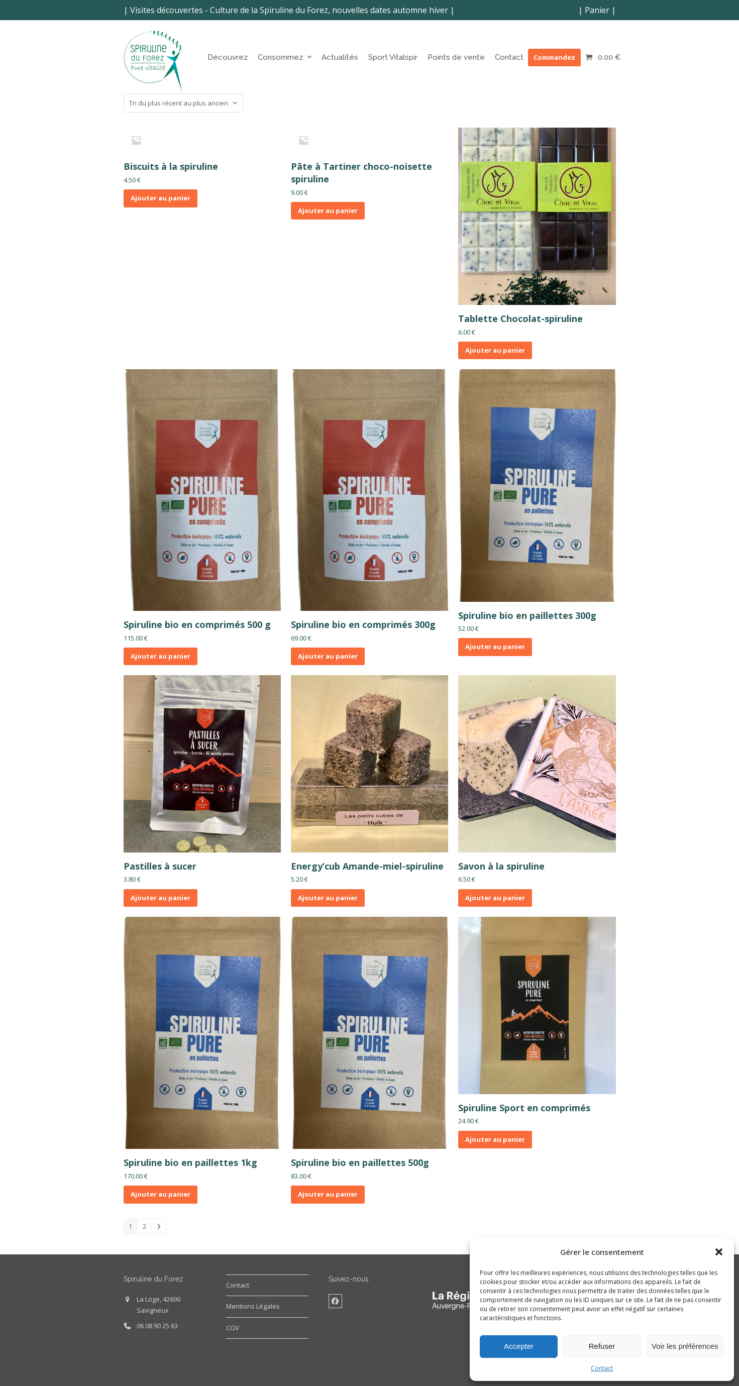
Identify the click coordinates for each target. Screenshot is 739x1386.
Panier (597, 10)
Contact (602, 1368)
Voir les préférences (685, 1346)
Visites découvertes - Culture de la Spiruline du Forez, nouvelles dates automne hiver (289, 10)
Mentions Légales (253, 1306)
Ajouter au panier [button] (160, 197)
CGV (232, 1327)
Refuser (602, 1346)
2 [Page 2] (144, 1226)
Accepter (519, 1346)
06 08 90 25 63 (157, 1325)
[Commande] (183, 103)
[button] (719, 1252)
